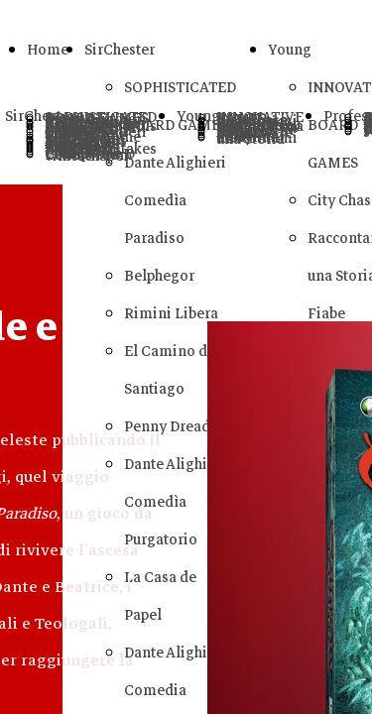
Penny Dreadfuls (180, 426)
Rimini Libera (171, 313)
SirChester (119, 49)
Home (47, 49)
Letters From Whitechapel (89, 155)
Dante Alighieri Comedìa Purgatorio (175, 501)
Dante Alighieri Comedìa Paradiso (175, 200)
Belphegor (159, 276)
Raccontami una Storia (257, 138)
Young (289, 49)
